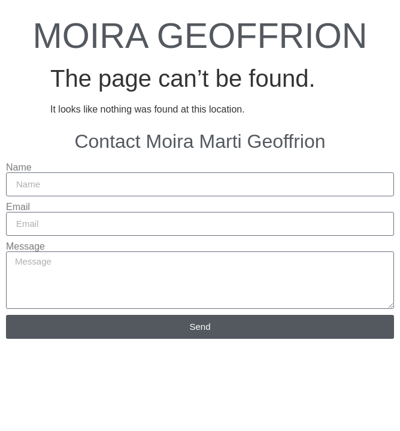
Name (19, 167)
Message (25, 246)
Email (18, 207)
